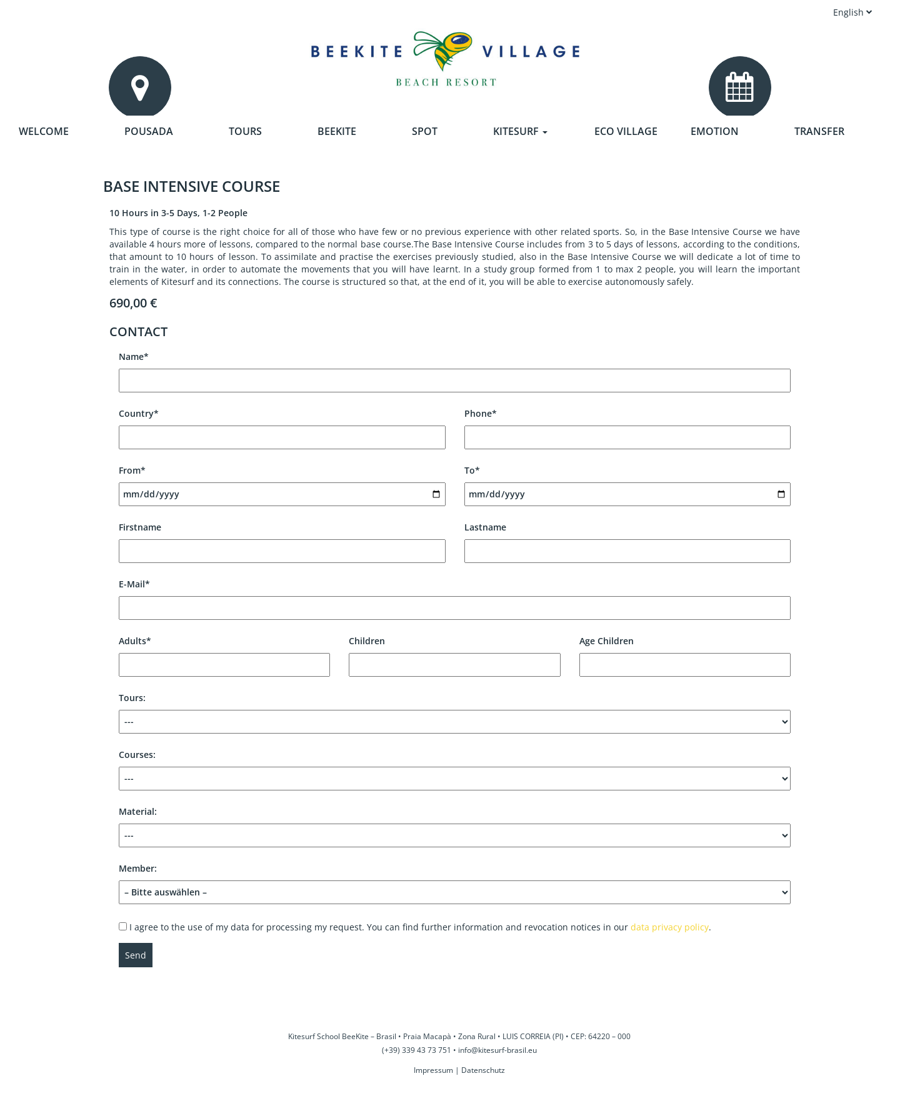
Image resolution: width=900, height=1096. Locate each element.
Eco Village (626, 131)
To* (627, 482)
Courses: (455, 769)
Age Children (685, 652)
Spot (425, 131)
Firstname (282, 539)
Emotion (715, 131)
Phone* (627, 425)
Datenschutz (483, 1070)
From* (282, 482)
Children (454, 652)
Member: (455, 880)
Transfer (819, 131)
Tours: (455, 713)
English (852, 12)
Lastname (627, 539)
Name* (455, 368)
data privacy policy (670, 927)
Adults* (224, 652)
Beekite (337, 131)
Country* (282, 425)
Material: (455, 826)
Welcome (44, 131)
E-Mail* (455, 596)
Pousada (148, 131)
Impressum (433, 1070)
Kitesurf (520, 131)
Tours (245, 131)
